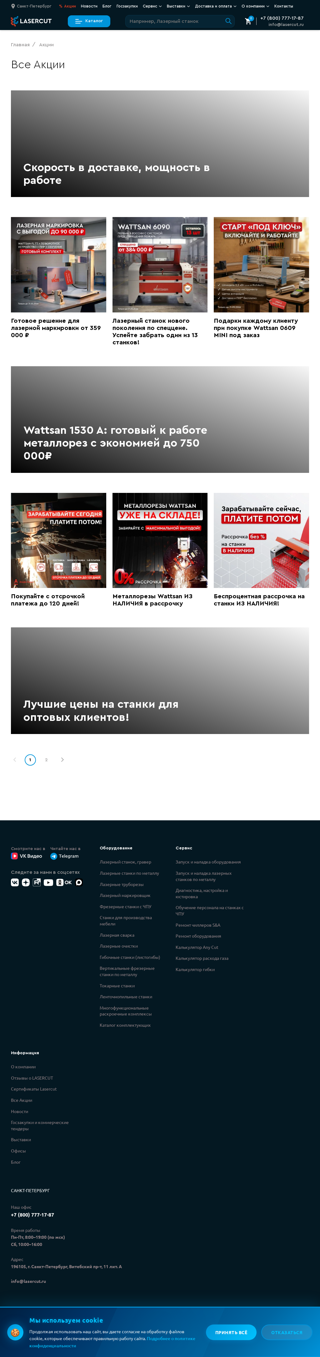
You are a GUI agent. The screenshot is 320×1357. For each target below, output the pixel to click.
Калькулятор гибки (195, 969)
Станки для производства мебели (126, 920)
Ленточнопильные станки (126, 996)
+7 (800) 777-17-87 (282, 18)
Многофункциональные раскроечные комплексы (126, 1011)
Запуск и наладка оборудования (208, 861)
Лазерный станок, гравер (125, 861)
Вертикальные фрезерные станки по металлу (127, 971)
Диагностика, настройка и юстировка (202, 893)
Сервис (152, 6)
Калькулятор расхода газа (202, 958)
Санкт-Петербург (30, 1190)
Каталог (89, 21)
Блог (107, 6)
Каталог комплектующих (125, 1025)
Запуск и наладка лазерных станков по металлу (204, 876)
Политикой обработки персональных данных (121, 1336)
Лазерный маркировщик (125, 895)
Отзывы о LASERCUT (32, 1078)
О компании (255, 6)
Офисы (18, 1150)
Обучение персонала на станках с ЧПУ (210, 910)
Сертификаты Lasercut (34, 1088)
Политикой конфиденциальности (108, 1329)
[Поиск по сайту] (180, 21)
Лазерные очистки (119, 946)
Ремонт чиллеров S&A (198, 925)
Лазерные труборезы (122, 884)
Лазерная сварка (117, 935)
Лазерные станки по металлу (129, 873)
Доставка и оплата (216, 6)
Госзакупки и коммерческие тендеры (40, 1125)
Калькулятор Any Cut (197, 947)
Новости (89, 6)
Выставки (178, 6)
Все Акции (21, 1100)
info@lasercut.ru (286, 25)
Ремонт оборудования (198, 936)
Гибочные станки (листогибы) (130, 957)
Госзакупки (127, 6)
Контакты (283, 6)
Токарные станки (117, 985)
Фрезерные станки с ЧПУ (125, 906)
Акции (67, 6)
